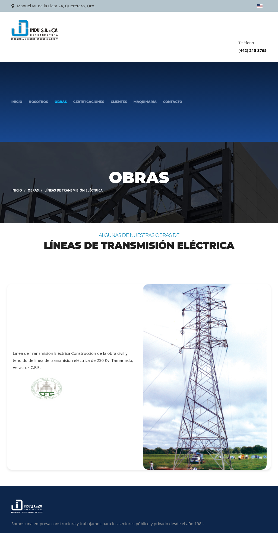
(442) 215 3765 (252, 50)
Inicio (16, 102)
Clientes (119, 102)
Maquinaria (145, 102)
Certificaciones (88, 102)
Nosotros (38, 102)
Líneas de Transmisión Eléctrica (74, 190)
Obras (61, 102)
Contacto (172, 102)
